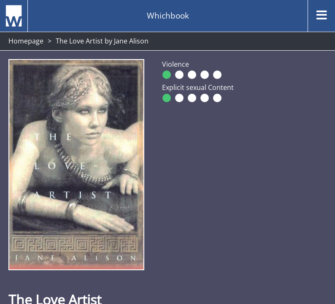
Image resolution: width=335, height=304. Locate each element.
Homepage (25, 41)
